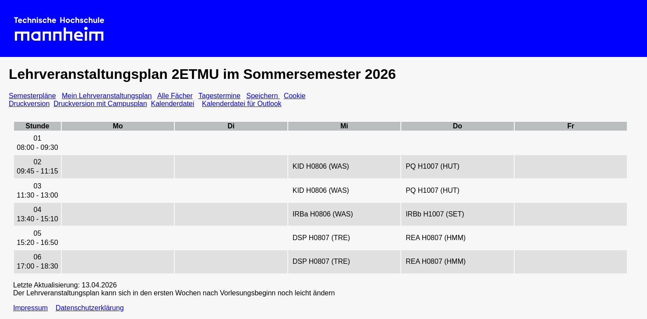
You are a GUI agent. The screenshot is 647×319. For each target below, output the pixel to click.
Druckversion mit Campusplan (100, 103)
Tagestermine (219, 95)
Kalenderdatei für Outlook (241, 103)
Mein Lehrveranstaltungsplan (107, 95)
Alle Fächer (175, 95)
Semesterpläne (32, 95)
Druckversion (29, 103)
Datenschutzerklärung (90, 308)
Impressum (30, 308)
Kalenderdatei (172, 103)
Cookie (295, 95)
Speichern (263, 95)
